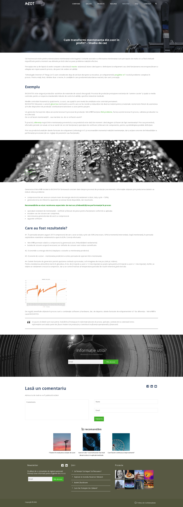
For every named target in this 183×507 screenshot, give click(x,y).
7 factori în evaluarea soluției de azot (62, 453)
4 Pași (29, 172)
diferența (37, 122)
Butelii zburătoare (81, 482)
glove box (55, 104)
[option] (91, 26)
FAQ (136, 4)
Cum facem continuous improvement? (121, 453)
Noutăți (125, 4)
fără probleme (106, 112)
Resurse (113, 4)
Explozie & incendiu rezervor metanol (88, 477)
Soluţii (89, 4)
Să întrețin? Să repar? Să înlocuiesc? (87, 471)
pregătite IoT (120, 75)
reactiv (74, 66)
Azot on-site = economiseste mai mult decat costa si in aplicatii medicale (91, 454)
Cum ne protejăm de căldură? (85, 488)
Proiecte (100, 4)
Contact (147, 4)
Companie (76, 4)
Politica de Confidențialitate (146, 503)
